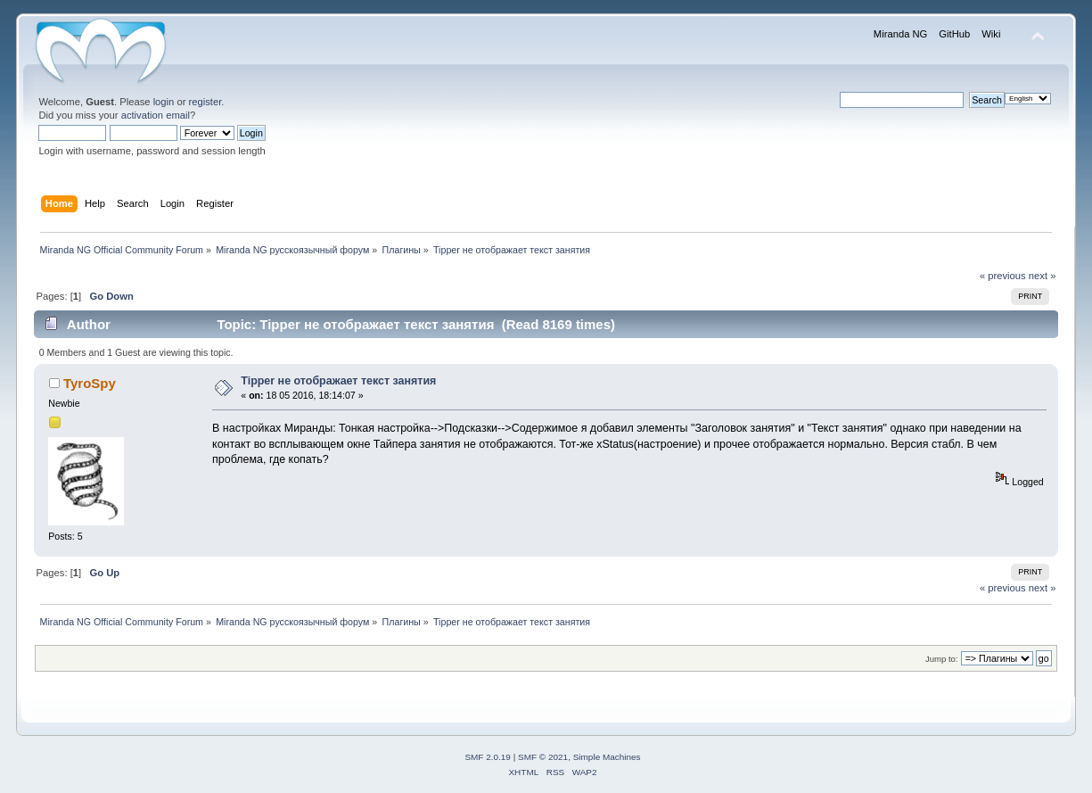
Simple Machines (607, 757)
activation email (155, 115)
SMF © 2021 (543, 757)
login (164, 101)
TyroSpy (89, 383)
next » (1042, 275)
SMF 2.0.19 (487, 757)
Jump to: (941, 659)
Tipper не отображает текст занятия (338, 381)
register (205, 101)
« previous (1003, 275)
